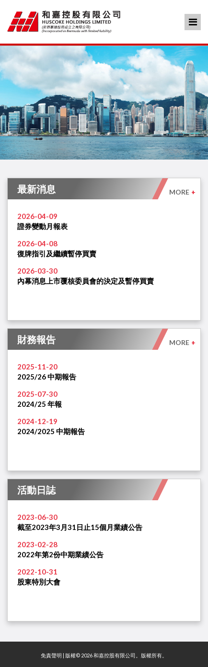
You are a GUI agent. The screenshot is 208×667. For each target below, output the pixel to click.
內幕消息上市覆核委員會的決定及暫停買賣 (85, 280)
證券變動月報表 (42, 226)
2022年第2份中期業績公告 (60, 554)
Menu (193, 22)
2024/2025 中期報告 (51, 431)
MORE (182, 192)
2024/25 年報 (39, 404)
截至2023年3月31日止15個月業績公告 (79, 527)
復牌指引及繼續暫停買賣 (56, 253)
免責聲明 (51, 655)
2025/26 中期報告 (46, 376)
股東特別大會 (38, 581)
